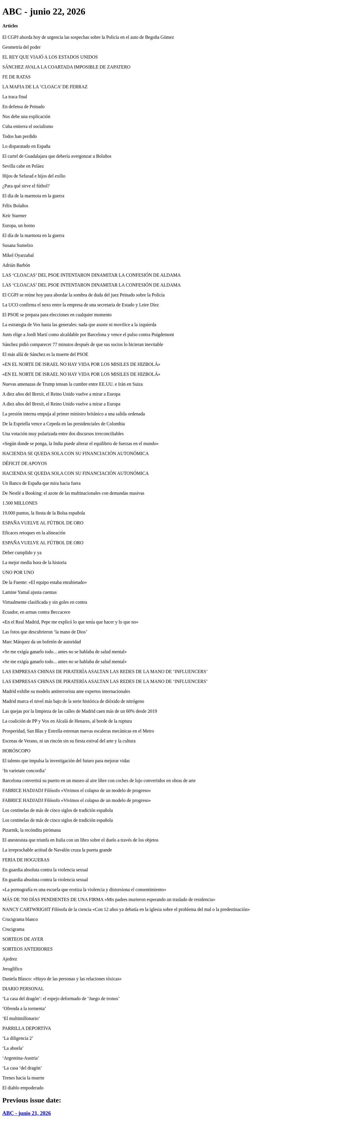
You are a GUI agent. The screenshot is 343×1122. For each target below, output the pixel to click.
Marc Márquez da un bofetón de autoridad (41, 641)
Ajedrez (9, 958)
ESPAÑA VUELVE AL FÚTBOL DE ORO (42, 522)
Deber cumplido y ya (22, 552)
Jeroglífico (12, 968)
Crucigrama (13, 929)
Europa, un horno (18, 225)
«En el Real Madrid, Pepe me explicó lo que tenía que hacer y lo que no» (70, 621)
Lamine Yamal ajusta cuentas (29, 592)
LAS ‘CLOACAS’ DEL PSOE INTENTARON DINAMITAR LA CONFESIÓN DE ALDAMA (91, 275)
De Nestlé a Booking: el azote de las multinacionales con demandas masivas (73, 493)
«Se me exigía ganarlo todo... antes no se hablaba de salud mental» (64, 651)
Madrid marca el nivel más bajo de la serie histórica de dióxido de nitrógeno (73, 701)
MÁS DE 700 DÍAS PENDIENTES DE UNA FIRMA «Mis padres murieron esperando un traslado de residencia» (108, 899)
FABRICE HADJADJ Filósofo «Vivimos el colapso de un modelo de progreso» (76, 790)
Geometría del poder (21, 47)
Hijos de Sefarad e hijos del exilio (33, 175)
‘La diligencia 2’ (17, 1038)
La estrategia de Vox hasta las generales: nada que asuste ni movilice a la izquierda (79, 324)
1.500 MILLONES (20, 503)
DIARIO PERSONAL (23, 988)
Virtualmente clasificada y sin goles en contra (44, 602)
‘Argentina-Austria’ (20, 1058)
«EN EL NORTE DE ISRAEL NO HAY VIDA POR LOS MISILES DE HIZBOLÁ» (81, 364)
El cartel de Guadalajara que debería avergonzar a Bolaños (56, 156)
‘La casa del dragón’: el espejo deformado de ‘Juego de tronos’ (61, 998)
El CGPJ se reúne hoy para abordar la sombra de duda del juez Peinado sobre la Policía (83, 294)
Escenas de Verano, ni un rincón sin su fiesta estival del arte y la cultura (69, 740)
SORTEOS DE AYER (22, 939)
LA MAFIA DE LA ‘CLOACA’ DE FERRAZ (45, 86)
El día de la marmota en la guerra (33, 195)
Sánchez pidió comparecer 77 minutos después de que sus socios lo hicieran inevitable (82, 344)
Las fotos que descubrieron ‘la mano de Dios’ (44, 631)
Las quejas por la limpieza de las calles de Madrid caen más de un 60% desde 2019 (79, 711)
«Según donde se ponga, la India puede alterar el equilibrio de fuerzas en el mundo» (80, 443)
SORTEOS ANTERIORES (27, 949)
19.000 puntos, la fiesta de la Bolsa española (43, 512)
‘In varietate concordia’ (24, 770)
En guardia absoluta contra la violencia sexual (45, 869)
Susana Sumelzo (17, 245)
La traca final (14, 96)
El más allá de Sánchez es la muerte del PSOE (45, 354)
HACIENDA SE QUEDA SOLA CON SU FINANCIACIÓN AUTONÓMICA (75, 453)
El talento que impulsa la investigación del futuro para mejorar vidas (66, 760)
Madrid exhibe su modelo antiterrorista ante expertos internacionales (66, 691)
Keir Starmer (14, 215)
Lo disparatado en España (26, 146)
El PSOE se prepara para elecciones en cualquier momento (57, 314)
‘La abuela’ (13, 1048)
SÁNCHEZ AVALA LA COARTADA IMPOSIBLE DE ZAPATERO (66, 66)
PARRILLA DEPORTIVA (26, 1028)
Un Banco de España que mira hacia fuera (41, 483)
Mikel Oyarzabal (18, 255)
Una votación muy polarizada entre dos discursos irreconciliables (63, 433)
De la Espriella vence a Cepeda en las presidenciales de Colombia (63, 423)
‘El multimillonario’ (21, 1018)
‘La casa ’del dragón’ (22, 1067)
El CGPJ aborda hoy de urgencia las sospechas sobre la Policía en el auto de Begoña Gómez (88, 37)
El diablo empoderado (22, 1087)
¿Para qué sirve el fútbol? (26, 185)
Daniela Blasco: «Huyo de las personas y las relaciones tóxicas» (62, 978)
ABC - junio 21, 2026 (26, 1113)
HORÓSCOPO (16, 750)
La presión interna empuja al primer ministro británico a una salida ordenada (73, 413)
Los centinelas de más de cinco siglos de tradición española (57, 810)
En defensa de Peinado (23, 106)
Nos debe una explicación (26, 116)
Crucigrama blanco (20, 919)
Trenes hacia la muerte (23, 1077)
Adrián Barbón (16, 265)
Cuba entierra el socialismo (27, 126)
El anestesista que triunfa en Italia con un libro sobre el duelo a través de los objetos (80, 839)
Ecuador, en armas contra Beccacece (36, 612)
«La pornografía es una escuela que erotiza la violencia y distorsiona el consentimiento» (84, 889)
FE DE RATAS (16, 76)
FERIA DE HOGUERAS (25, 859)
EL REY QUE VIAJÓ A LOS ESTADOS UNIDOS (50, 57)
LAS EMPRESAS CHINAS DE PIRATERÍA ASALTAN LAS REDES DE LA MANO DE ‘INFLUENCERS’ (105, 671)
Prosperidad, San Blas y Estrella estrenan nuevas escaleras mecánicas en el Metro (78, 730)
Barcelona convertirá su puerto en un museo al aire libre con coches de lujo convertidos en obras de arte (99, 780)
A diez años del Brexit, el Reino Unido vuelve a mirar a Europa (61, 393)
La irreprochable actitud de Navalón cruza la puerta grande (57, 849)
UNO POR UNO (18, 572)
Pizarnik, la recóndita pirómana (31, 830)
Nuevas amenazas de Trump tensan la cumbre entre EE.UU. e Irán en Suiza (72, 384)
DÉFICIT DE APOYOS (24, 463)
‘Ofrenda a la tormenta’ (24, 1008)
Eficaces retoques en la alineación (33, 532)
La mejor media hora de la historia (34, 562)
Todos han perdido (19, 136)
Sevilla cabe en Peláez (23, 166)
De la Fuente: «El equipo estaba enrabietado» (44, 582)
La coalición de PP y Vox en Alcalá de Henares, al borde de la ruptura (67, 721)
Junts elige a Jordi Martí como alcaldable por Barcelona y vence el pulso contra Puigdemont (88, 334)
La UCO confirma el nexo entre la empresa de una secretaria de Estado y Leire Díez (80, 304)
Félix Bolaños (15, 205)
